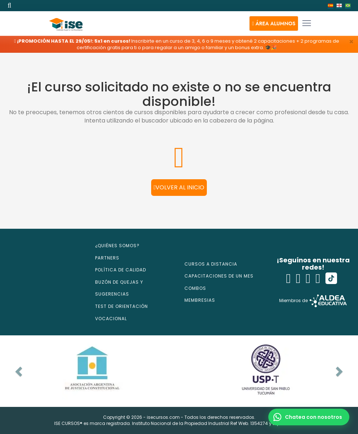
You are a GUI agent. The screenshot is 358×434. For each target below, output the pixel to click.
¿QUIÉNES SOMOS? (117, 245)
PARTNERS (107, 258)
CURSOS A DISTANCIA (210, 264)
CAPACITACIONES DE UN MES (218, 276)
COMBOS (195, 288)
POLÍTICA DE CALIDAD (120, 270)
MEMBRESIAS (199, 300)
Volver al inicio (179, 187)
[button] (273, 23)
